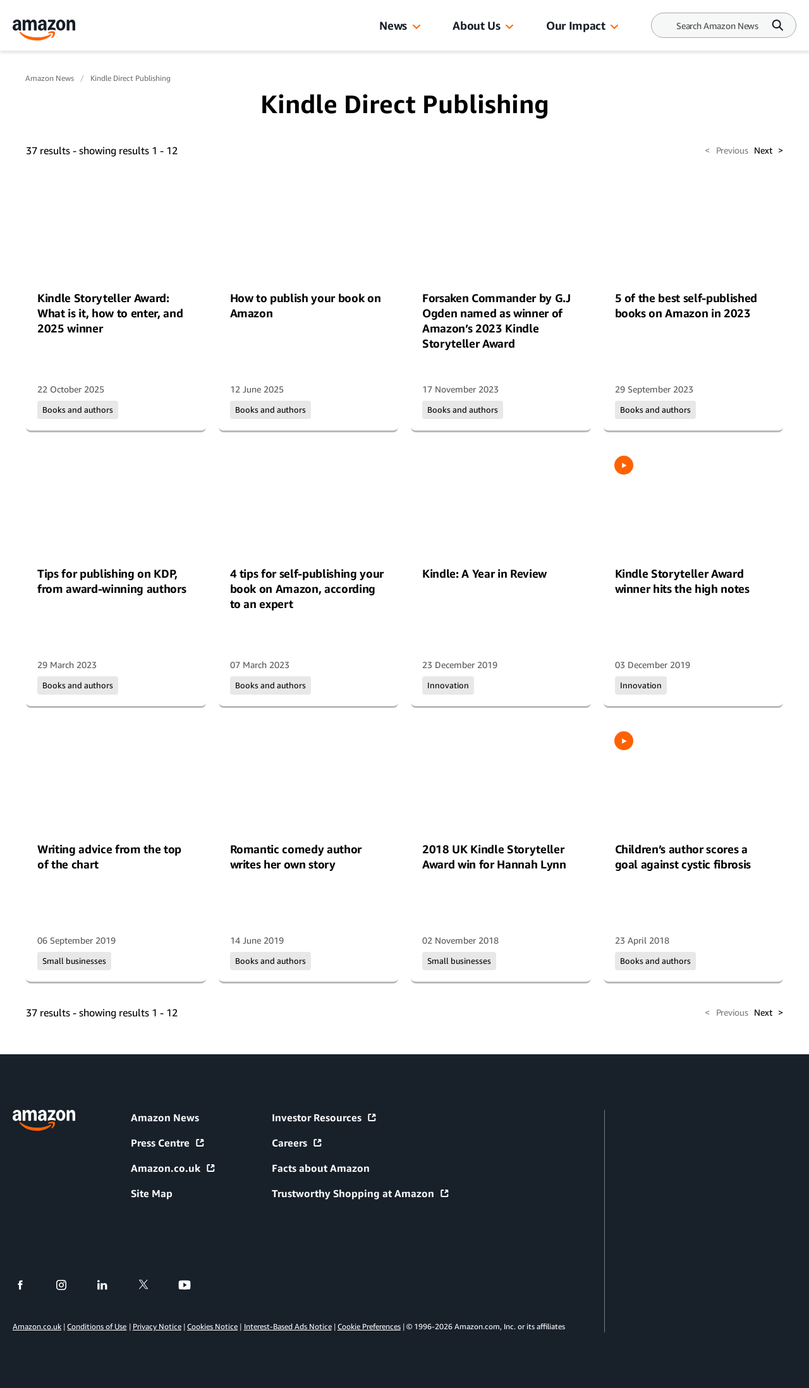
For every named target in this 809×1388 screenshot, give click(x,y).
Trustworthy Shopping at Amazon (361, 1193)
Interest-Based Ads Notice (288, 1326)
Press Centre (168, 1142)
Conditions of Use (96, 1326)
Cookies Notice (212, 1326)
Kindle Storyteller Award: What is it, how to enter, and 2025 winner (110, 313)
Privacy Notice (157, 1326)
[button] (416, 27)
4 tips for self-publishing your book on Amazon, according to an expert (307, 588)
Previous (726, 150)
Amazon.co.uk (173, 1168)
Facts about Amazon (321, 1168)
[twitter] (151, 1285)
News (393, 25)
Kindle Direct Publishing (130, 78)
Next (768, 150)
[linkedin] (110, 1285)
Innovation (448, 685)
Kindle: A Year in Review (484, 573)
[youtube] (192, 1285)
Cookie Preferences (369, 1326)
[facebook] (28, 1285)
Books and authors (77, 410)
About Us (476, 25)
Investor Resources (324, 1117)
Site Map (152, 1193)
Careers (297, 1142)
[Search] (717, 25)
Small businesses (74, 961)
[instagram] (69, 1285)
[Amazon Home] (44, 30)
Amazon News (49, 78)
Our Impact (575, 25)
